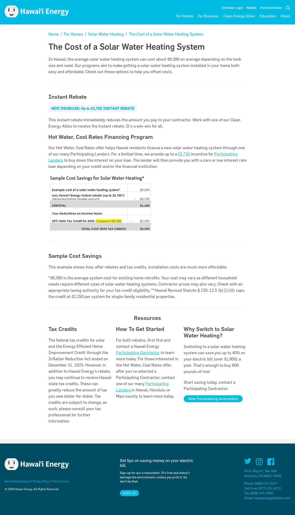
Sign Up (129, 493)
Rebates (252, 7)
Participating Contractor (138, 352)
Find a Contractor (271, 7)
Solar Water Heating (106, 34)
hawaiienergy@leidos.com (272, 498)
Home (53, 34)
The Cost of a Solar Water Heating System (166, 34)
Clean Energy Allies (239, 16)
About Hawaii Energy (17, 481)
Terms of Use (61, 481)
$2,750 (184, 154)
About (285, 16)
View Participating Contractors (213, 399)
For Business (208, 16)
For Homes (184, 16)
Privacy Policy (41, 481)
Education (268, 16)
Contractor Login (232, 7)
